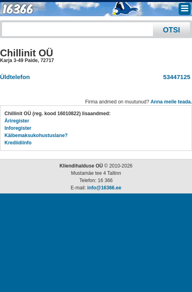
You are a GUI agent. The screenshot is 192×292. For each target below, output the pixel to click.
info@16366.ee (104, 188)
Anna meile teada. (171, 102)
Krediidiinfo (18, 143)
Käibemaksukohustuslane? (36, 135)
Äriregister (16, 121)
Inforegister (17, 128)
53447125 (175, 76)
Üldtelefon (15, 76)
